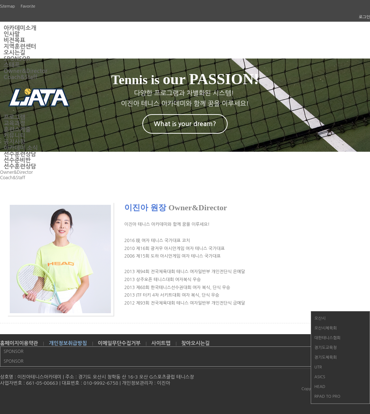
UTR (318, 367)
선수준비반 (17, 160)
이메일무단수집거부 (119, 343)
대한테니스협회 (327, 338)
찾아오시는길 (195, 343)
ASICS (319, 377)
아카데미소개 (20, 28)
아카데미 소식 (21, 148)
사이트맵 (161, 343)
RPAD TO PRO (327, 396)
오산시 (320, 318)
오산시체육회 (325, 328)
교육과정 (14, 123)
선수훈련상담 (20, 154)
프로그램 (14, 117)
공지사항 (14, 142)
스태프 (12, 65)
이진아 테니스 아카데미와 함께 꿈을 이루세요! (167, 224)
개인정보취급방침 (68, 343)
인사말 (12, 34)
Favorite (28, 6)
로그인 (364, 17)
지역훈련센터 (20, 46)
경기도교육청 (325, 348)
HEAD (319, 387)
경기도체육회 (325, 357)
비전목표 (14, 40)
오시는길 (14, 52)
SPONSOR (17, 58)
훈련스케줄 (17, 129)
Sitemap (7, 6)
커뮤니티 (14, 135)
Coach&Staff (20, 77)
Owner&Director (25, 71)
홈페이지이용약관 (19, 343)
